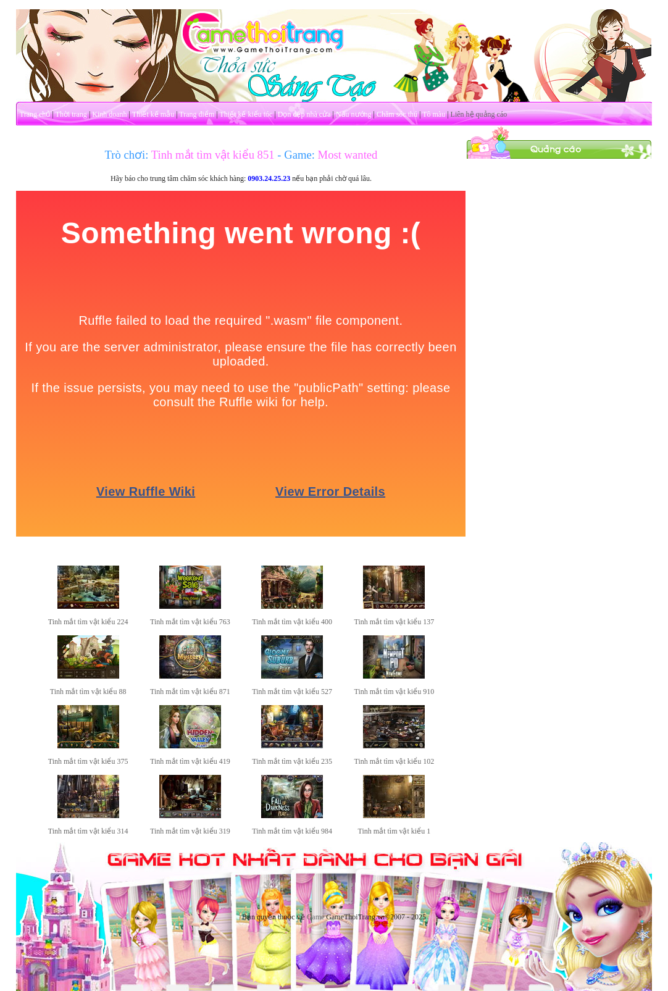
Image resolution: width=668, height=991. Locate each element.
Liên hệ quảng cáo (479, 114)
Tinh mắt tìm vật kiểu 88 (88, 691)
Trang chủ (35, 114)
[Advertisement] (559, 236)
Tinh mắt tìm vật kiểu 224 (88, 621)
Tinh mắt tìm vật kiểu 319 (190, 831)
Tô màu (433, 114)
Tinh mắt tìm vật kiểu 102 (394, 761)
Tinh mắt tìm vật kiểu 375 (88, 761)
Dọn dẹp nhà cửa (304, 114)
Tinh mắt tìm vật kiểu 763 (190, 621)
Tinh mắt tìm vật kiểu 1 (394, 831)
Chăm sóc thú (397, 114)
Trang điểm (196, 114)
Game (316, 917)
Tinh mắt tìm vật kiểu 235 (292, 761)
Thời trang (71, 114)
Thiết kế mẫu (153, 114)
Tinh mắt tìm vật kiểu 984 (292, 831)
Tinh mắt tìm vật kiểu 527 (292, 691)
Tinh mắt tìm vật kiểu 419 (190, 761)
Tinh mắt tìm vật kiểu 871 (190, 691)
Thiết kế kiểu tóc (245, 114)
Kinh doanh (109, 114)
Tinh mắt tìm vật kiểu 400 (292, 621)
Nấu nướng (354, 114)
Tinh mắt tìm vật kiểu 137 (394, 621)
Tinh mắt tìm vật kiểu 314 (88, 831)
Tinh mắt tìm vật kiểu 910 (394, 691)
